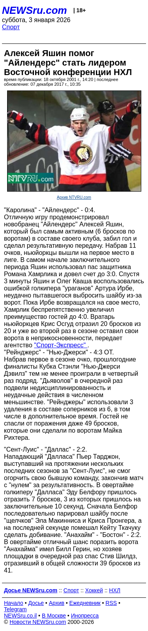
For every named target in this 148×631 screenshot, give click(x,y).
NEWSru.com (34, 10)
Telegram (15, 609)
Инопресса (85, 615)
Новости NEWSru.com (37, 622)
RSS (111, 603)
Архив (56, 603)
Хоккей (94, 590)
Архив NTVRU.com (74, 197)
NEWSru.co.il (20, 615)
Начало (13, 603)
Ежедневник (85, 603)
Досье (36, 603)
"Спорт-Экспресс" (60, 345)
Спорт (11, 27)
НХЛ (114, 590)
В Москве (54, 615)
